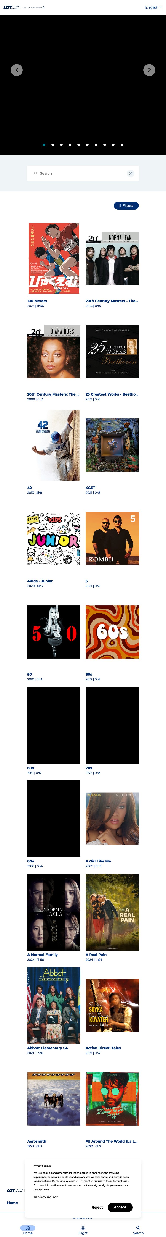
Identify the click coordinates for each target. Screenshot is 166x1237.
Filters (128, 205)
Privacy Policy (45, 1197)
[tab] (44, 145)
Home (12, 1203)
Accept (120, 1207)
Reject (97, 1207)
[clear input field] (130, 173)
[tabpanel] (83, 85)
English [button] (152, 7)
